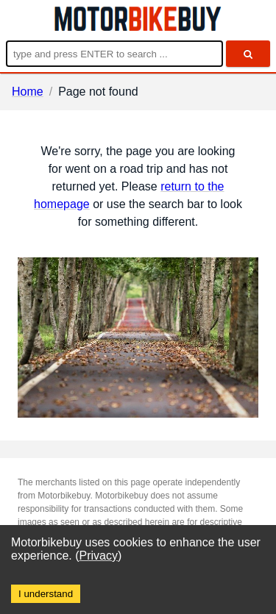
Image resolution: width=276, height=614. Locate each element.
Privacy (98, 555)
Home (27, 91)
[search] (248, 53)
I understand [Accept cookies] (45, 593)
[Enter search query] (114, 53)
